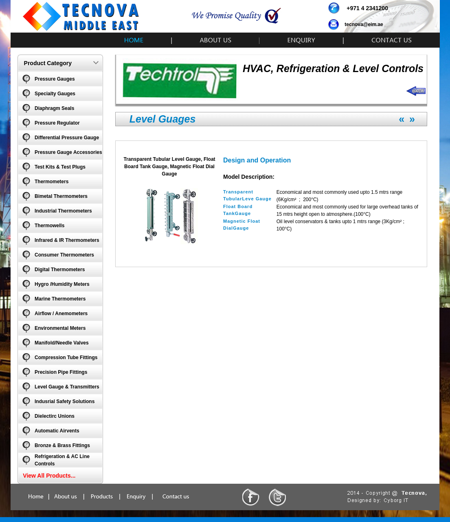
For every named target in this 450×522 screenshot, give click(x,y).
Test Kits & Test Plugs (60, 167)
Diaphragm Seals (54, 108)
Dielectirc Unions (55, 416)
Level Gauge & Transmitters (67, 387)
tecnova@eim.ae (364, 24)
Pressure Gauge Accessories (68, 152)
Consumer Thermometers (64, 255)
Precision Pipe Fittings (61, 372)
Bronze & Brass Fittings (62, 445)
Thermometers (51, 181)
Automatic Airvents (57, 431)
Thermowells (49, 225)
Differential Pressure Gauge (67, 137)
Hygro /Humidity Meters (62, 284)
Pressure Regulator (57, 123)
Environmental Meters (60, 328)
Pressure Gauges (55, 79)
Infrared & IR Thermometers (67, 240)
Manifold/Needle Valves (62, 343)
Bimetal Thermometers (61, 196)
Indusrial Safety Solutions (64, 401)
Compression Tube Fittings (66, 357)
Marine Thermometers (60, 299)
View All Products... (49, 475)
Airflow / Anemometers (61, 313)
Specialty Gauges (55, 94)
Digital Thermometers (60, 269)
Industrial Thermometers (63, 211)
